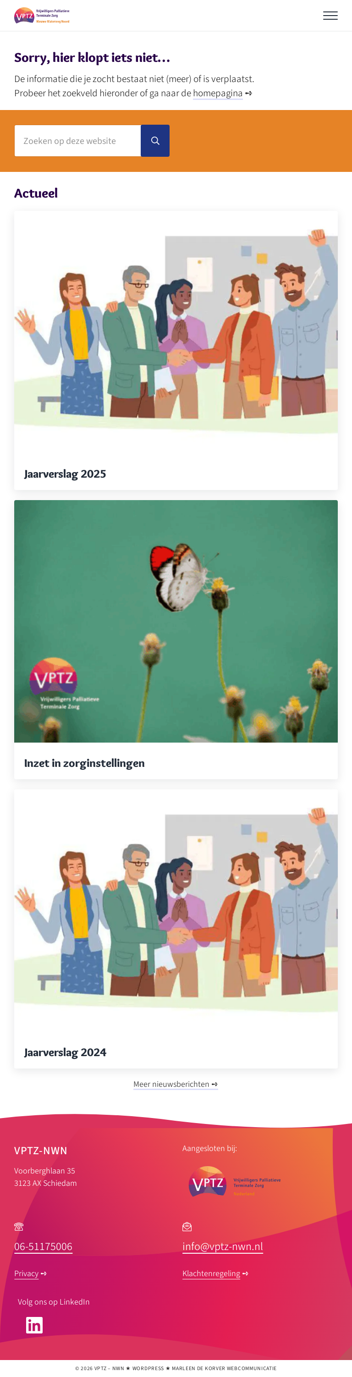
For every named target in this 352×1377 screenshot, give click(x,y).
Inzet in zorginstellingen (84, 763)
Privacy (26, 1273)
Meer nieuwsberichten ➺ (175, 1084)
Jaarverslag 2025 (65, 473)
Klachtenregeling (211, 1273)
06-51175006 (43, 1247)
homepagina (218, 93)
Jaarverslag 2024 (65, 1052)
